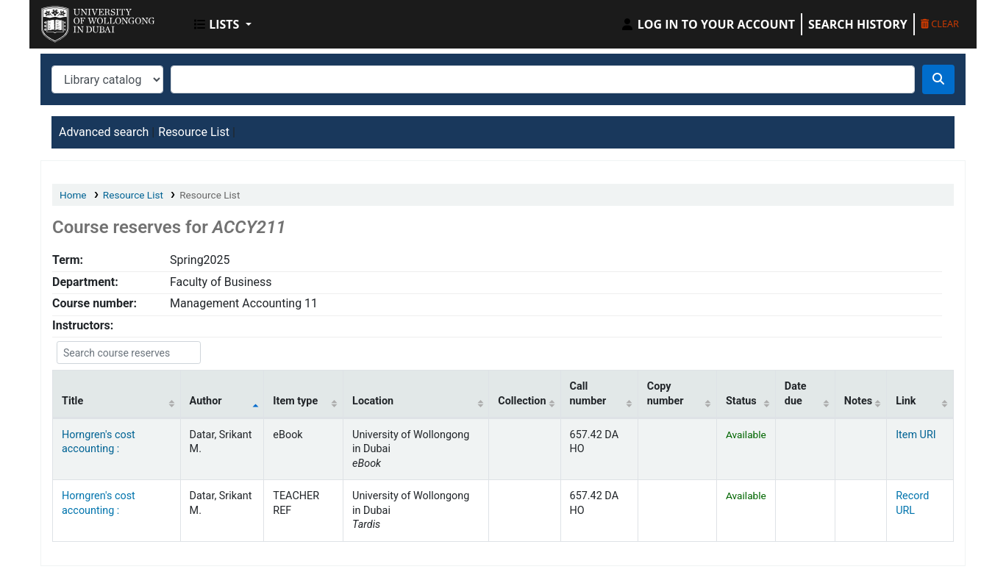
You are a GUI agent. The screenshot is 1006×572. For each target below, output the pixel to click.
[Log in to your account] (707, 24)
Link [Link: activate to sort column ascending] (906, 401)
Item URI (916, 435)
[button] (222, 24)
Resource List (193, 132)
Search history (857, 24)
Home (73, 195)
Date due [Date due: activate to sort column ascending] (796, 393)
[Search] (938, 79)
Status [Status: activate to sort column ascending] (741, 401)
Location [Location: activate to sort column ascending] (372, 401)
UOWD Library (78, 20)
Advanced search (104, 132)
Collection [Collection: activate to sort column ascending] (522, 401)
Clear (940, 23)
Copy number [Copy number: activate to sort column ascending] (665, 393)
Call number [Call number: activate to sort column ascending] (588, 393)
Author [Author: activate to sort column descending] (206, 401)
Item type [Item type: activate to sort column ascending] (295, 401)
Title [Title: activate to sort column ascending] (72, 401)
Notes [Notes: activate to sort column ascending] (858, 401)
